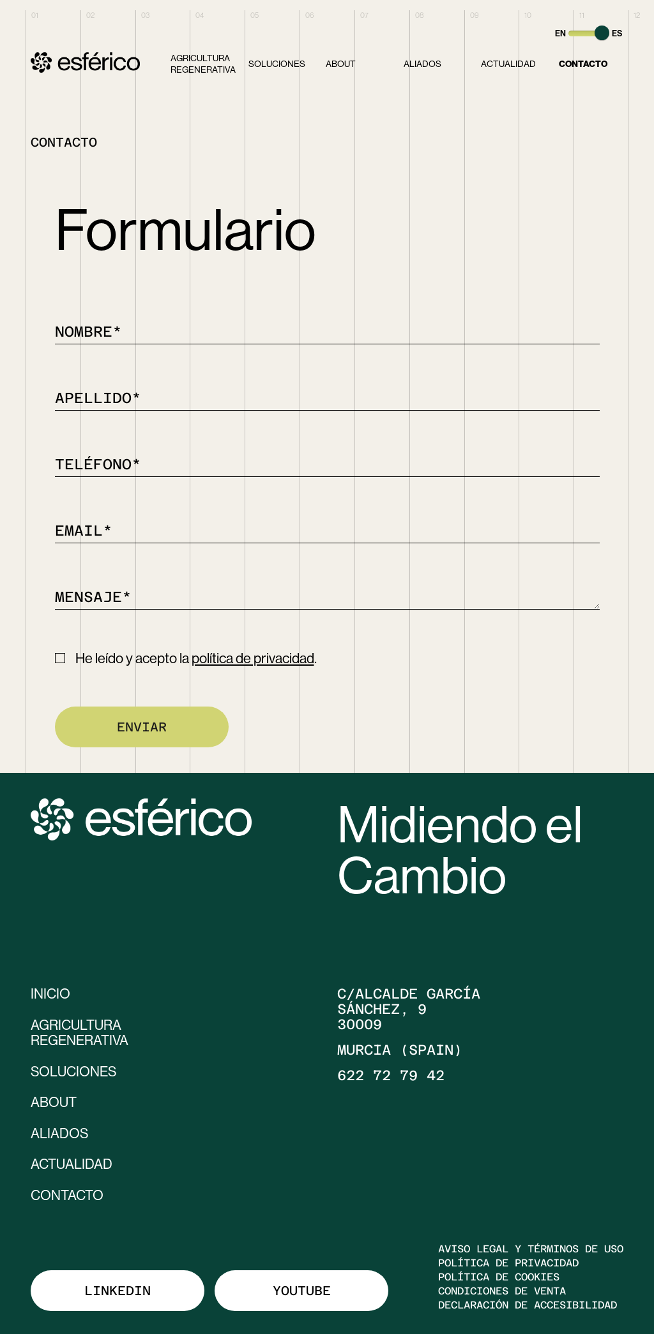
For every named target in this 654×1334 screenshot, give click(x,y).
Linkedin (117, 1288)
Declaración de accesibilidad (527, 1302)
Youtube (302, 1288)
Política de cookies (498, 1274)
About (341, 64)
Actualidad (508, 64)
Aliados (422, 64)
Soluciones (276, 64)
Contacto (583, 64)
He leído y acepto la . (196, 658)
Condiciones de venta (502, 1288)
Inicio (51, 993)
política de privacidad (253, 658)
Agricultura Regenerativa (203, 63)
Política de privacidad (508, 1260)
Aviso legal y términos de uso (530, 1246)
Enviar (142, 727)
